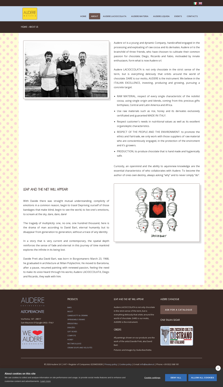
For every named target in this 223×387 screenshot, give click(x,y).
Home (83, 16)
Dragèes (71, 327)
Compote (71, 335)
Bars (69, 307)
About (94, 16)
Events (178, 16)
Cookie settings (152, 377)
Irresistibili (72, 323)
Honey (70, 339)
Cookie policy (125, 364)
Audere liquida (161, 16)
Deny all (176, 377)
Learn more (45, 381)
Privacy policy (111, 364)
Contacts (192, 16)
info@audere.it (147, 364)
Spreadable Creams (76, 319)
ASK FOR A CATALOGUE (178, 309)
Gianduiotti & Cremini (77, 315)
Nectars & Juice (74, 343)
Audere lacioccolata (114, 16)
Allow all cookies (202, 377)
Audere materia (139, 16)
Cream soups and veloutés (79, 347)
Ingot (70, 311)
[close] (218, 368)
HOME (24, 27)
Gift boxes (72, 331)
